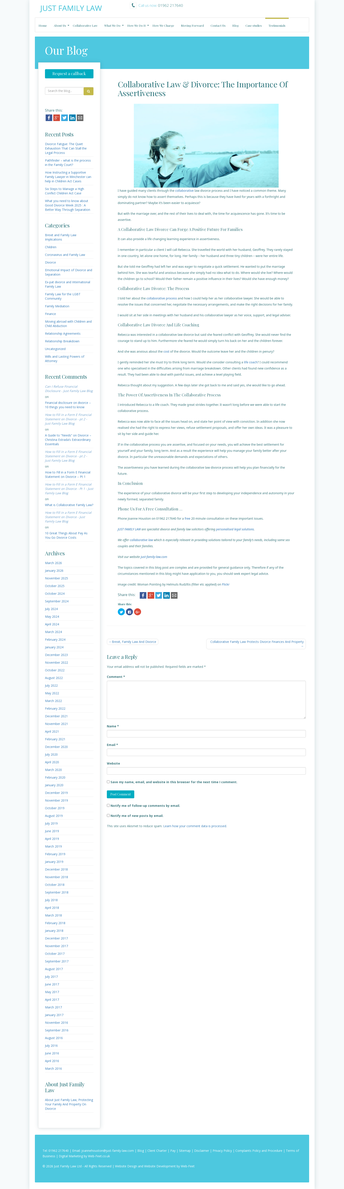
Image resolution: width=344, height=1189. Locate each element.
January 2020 (54, 785)
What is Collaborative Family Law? (69, 505)
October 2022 (54, 670)
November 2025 (56, 578)
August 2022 (54, 678)
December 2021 (56, 716)
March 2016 (53, 1068)
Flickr (225, 584)
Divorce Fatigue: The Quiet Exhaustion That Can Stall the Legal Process (66, 148)
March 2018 (53, 915)
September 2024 (56, 601)
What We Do (112, 25)
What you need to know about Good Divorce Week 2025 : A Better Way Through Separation (67, 205)
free (187, 518)
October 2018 (54, 885)
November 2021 (56, 724)
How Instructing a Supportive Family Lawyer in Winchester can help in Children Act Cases (68, 176)
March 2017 (53, 1007)
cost (166, 351)
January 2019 (54, 862)
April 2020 (52, 762)
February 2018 (55, 923)
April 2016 (52, 1061)
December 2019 (56, 793)
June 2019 (52, 831)
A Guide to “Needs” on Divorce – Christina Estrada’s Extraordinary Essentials (68, 439)
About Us (60, 25)
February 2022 (55, 708)
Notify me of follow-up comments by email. (145, 806)
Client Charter (157, 1151)
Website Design (126, 1166)
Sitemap (185, 1151)
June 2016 (52, 1053)
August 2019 (54, 816)
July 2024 (51, 609)
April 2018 (52, 908)
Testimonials (277, 25)
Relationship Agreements (63, 333)
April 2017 (52, 999)
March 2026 (53, 563)
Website (113, 763)
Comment (116, 677)
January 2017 (54, 1015)
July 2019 (51, 823)
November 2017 (56, 946)
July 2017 (51, 976)
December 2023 (56, 655)
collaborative (184, 190)
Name (113, 726)
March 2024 (53, 632)
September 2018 (56, 892)
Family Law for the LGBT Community (63, 296)
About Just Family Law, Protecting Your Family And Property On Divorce (69, 1104)
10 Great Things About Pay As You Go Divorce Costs (66, 535)
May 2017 (52, 992)
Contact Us (218, 25)
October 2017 (54, 954)
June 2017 (52, 984)
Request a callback (69, 73)
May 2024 (52, 616)
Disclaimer (201, 1151)
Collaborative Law (85, 25)
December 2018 (56, 869)
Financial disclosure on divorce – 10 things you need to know (68, 405)
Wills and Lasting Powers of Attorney (64, 358)
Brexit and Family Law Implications (60, 237)
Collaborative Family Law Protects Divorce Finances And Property (257, 642)
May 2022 (52, 693)
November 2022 (56, 662)
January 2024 (54, 647)
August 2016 (54, 1038)
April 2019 (52, 839)
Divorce (50, 262)
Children (50, 247)
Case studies (253, 25)
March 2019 (53, 846)
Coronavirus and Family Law (65, 255)
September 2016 (56, 1030)
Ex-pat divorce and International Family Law (67, 284)
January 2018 (54, 931)
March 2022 (53, 701)
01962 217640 (58, 1151)
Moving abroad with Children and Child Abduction (68, 323)
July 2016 (51, 1045)
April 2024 (52, 624)
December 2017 (56, 938)
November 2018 (56, 877)
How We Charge (163, 25)
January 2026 (54, 570)
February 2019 (55, 854)
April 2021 (52, 731)
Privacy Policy (222, 1151)
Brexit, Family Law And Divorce (134, 642)
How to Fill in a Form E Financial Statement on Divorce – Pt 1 (67, 474)
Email (112, 745)
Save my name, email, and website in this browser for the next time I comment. (174, 782)
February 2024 (55, 639)
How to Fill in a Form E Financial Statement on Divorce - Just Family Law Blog (68, 516)
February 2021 (55, 739)
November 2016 (56, 1022)
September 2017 (56, 961)
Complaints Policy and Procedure (258, 1151)
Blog (235, 25)
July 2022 (51, 685)
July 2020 (51, 754)
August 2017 (54, 969)
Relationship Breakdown (62, 341)
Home (43, 25)
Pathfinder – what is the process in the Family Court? (68, 162)
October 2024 (54, 593)
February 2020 (55, 777)
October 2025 (54, 586)
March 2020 (53, 770)
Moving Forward (192, 25)
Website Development (160, 1166)
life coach (251, 362)
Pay (173, 1151)
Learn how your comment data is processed (194, 826)
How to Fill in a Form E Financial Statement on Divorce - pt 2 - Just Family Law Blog (68, 419)
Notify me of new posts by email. (137, 816)
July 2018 (51, 900)
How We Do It (136, 25)
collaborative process (162, 298)
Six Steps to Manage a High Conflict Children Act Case (64, 191)
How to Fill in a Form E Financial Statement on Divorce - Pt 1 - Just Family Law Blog (69, 488)
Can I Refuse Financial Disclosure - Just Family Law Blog (69, 388)
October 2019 (54, 808)
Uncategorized (55, 349)
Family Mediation (57, 306)
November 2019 (56, 800)
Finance (50, 314)
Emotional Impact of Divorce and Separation (68, 272)
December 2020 (56, 747)
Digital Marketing (71, 1156)
